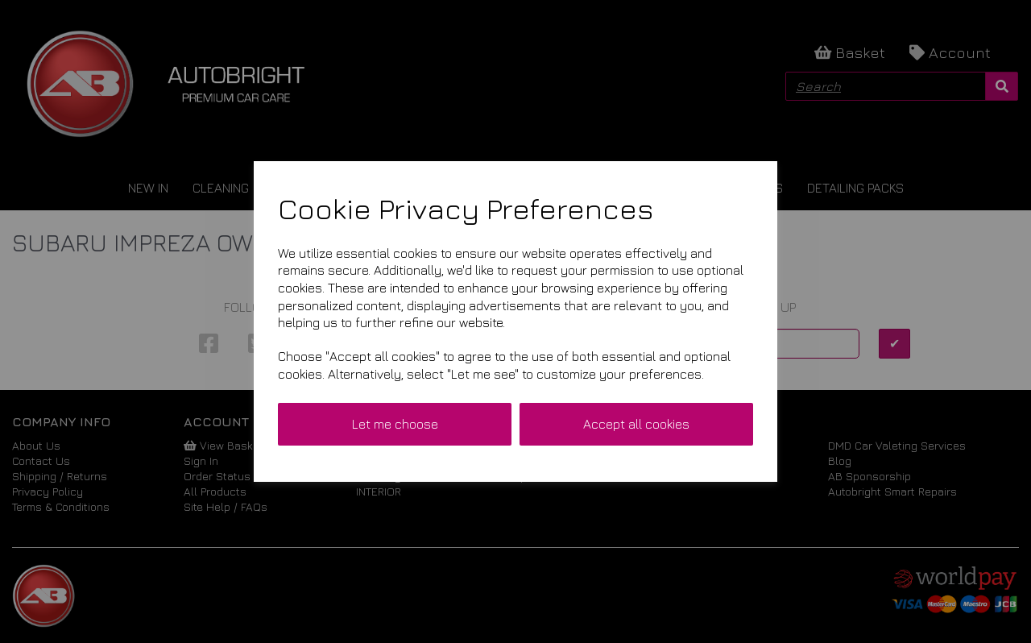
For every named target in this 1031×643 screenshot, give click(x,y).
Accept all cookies (636, 424)
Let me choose (395, 424)
